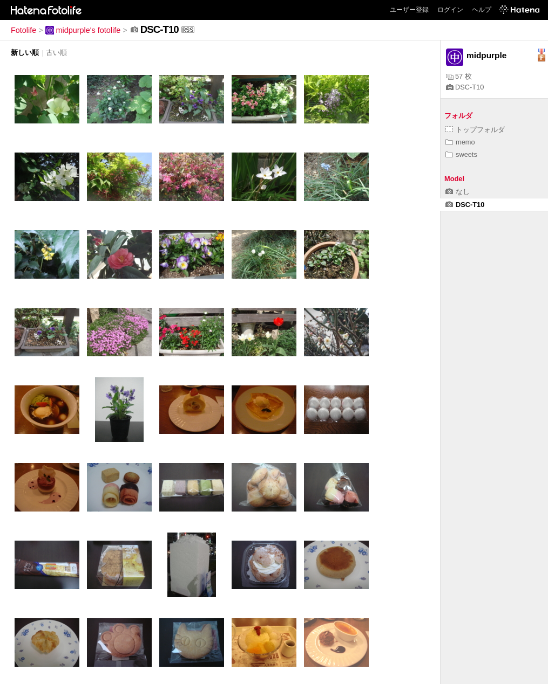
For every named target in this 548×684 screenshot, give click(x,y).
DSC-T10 (465, 87)
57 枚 (459, 76)
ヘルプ (481, 9)
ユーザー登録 (409, 9)
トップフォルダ (475, 130)
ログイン (450, 9)
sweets (461, 154)
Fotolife (23, 30)
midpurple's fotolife (83, 30)
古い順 (56, 53)
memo (460, 142)
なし (457, 192)
